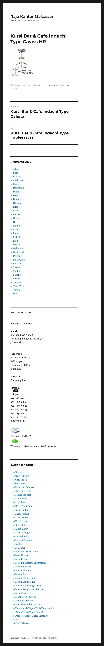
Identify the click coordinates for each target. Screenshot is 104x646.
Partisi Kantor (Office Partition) (32, 615)
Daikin (16, 191)
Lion (15, 240)
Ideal (15, 233)
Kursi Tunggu (22, 532)
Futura (16, 214)
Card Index (21, 479)
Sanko (16, 271)
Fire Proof (20, 498)
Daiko (16, 195)
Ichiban (17, 225)
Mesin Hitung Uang (25, 578)
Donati (16, 199)
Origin (16, 256)
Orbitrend (18, 252)
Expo (16, 210)
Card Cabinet (22, 476)
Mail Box (20, 547)
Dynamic (18, 203)
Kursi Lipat (21, 521)
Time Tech (19, 286)
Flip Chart (20, 502)
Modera (17, 244)
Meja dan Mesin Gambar (28, 551)
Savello (17, 274)
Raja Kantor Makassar (31, 16)
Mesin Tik (20, 593)
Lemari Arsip (22, 536)
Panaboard (19, 259)
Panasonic (18, 263)
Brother (17, 176)
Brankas (19, 472)
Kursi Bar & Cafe (41, 85)
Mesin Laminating (25, 581)
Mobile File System (25, 597)
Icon (15, 229)
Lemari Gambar (23, 540)
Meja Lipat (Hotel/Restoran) (30, 563)
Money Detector (24, 600)
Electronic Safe (23, 491)
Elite (15, 206)
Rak (17, 619)
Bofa (15, 172)
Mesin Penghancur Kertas (29, 589)
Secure (16, 278)
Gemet (16, 218)
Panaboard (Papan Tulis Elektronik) (34, 608)
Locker (19, 544)
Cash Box (20, 483)
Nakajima (18, 248)
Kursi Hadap (21, 510)
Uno (15, 293)
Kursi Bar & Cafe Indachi (59, 85)
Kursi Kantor (22, 513)
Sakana (17, 267)
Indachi (13, 88)
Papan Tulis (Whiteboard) (29, 612)
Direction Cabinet (24, 487)
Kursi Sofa (20, 525)
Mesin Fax (20, 574)
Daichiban (18, 188)
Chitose (17, 184)
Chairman (18, 180)
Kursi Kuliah (22, 517)
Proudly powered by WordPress (45, 638)
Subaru (17, 282)
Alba (15, 169)
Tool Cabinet (22, 623)
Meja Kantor (22, 555)
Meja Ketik (21, 559)
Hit (15, 222)
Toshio (17, 290)
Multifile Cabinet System (28, 604)
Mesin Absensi (23, 566)
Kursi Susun (21, 528)
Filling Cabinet (23, 494)
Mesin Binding (23, 570)
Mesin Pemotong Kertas (28, 585)
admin (18, 85)
